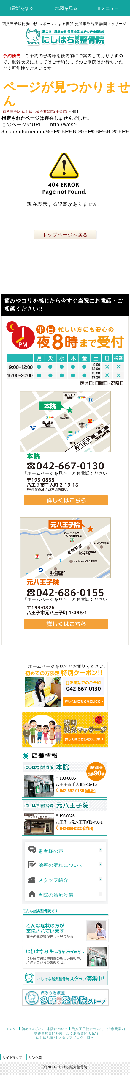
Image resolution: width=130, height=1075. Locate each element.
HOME (12, 1029)
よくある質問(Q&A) (82, 1033)
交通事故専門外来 (48, 1033)
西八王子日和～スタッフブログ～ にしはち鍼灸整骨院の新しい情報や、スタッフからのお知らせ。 (65, 957)
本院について (57, 1029)
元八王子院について (88, 1029)
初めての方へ (32, 1029)
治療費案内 (116, 1029)
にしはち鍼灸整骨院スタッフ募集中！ (65, 978)
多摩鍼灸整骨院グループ (65, 997)
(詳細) (90, 790)
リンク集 (34, 1057)
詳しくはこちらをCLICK (83, 701)
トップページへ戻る (65, 234)
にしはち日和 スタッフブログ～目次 (65, 1037)
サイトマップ (13, 1057)
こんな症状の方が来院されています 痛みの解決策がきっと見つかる (65, 930)
